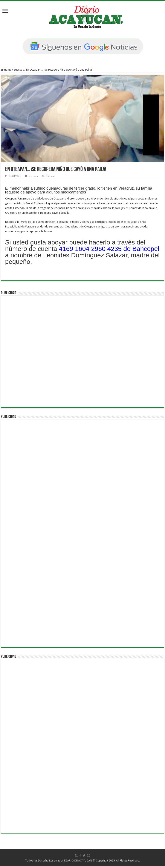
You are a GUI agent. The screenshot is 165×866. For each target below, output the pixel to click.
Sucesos (19, 69)
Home (6, 69)
